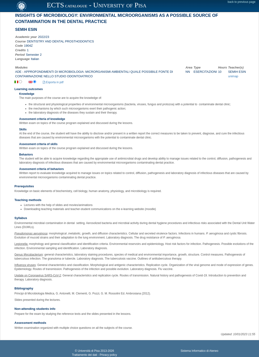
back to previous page (241, 2)
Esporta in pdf (53, 82)
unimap (233, 76)
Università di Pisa (89, 350)
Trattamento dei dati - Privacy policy (94, 355)
